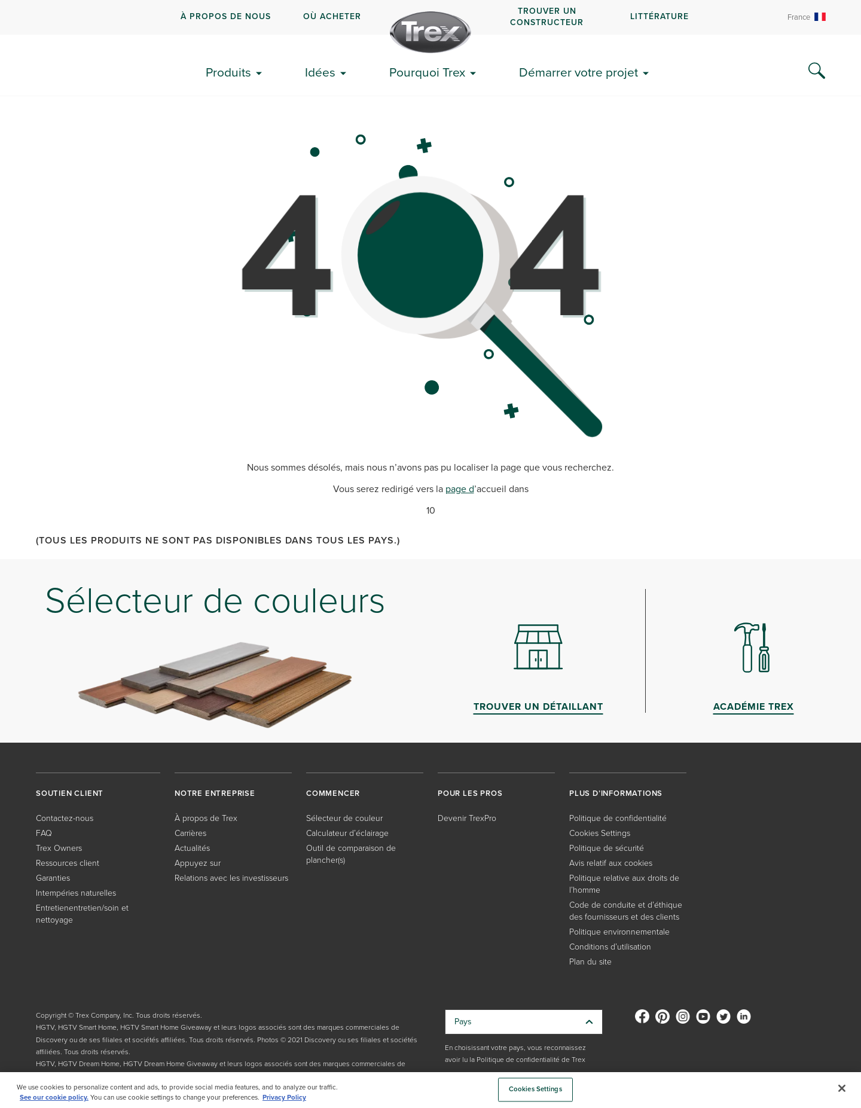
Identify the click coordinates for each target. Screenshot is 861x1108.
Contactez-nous (64, 818)
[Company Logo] (430, 32)
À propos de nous (226, 16)
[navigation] (430, 17)
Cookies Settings (599, 833)
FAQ (44, 833)
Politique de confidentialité (618, 818)
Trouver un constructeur (547, 16)
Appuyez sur (198, 863)
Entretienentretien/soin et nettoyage (82, 914)
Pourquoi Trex (427, 72)
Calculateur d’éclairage (347, 833)
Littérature (659, 16)
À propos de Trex (206, 818)
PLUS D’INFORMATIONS (615, 793)
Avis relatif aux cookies (610, 863)
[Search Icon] (816, 71)
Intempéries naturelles (76, 893)
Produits (228, 72)
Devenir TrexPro (467, 818)
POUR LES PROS (470, 793)
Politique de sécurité (606, 848)
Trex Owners (59, 848)
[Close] (842, 1088)
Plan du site (590, 962)
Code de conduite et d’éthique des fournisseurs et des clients (625, 911)
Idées (320, 72)
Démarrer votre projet (578, 72)
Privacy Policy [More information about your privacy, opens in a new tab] (284, 1097)
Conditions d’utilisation (610, 947)
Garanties (53, 878)
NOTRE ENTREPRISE (215, 793)
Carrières (190, 833)
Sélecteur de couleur (344, 818)
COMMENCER (333, 793)
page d (459, 489)
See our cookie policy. (54, 1097)
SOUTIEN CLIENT (69, 793)
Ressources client (67, 863)
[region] (430, 1090)
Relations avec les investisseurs (231, 878)
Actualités (192, 848)
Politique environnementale (619, 932)
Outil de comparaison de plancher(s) (351, 854)
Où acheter (332, 16)
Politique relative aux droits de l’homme (624, 884)
